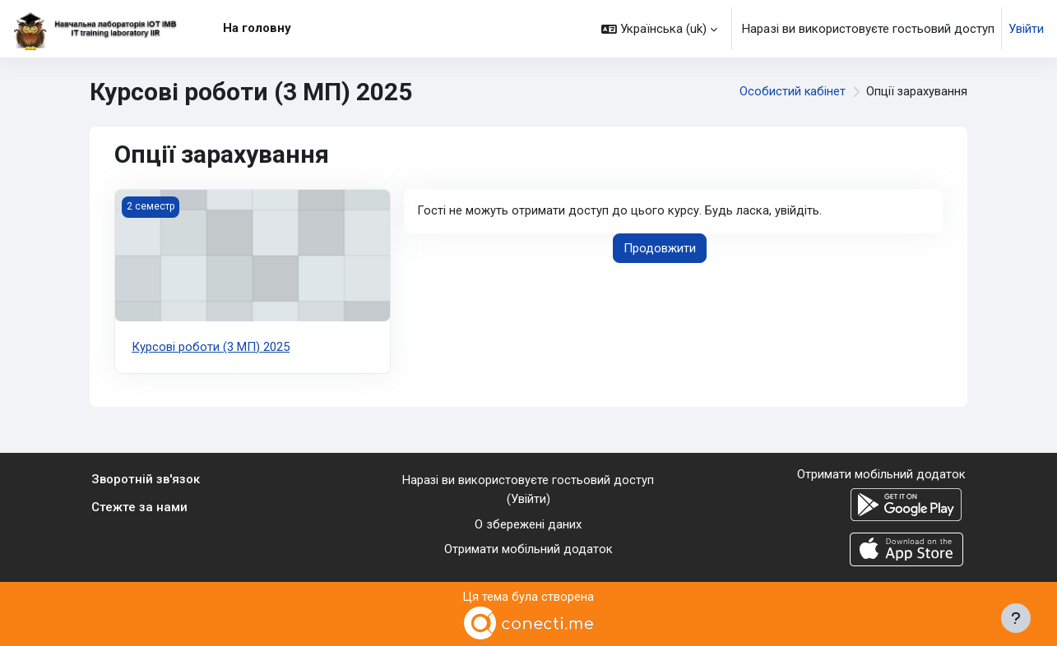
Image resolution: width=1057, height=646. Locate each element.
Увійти (1026, 28)
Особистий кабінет (791, 92)
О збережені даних (528, 524)
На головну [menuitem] (257, 28)
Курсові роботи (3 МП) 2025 (211, 346)
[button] (659, 29)
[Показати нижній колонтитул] (1016, 618)
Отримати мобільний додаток (528, 549)
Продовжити (660, 249)
